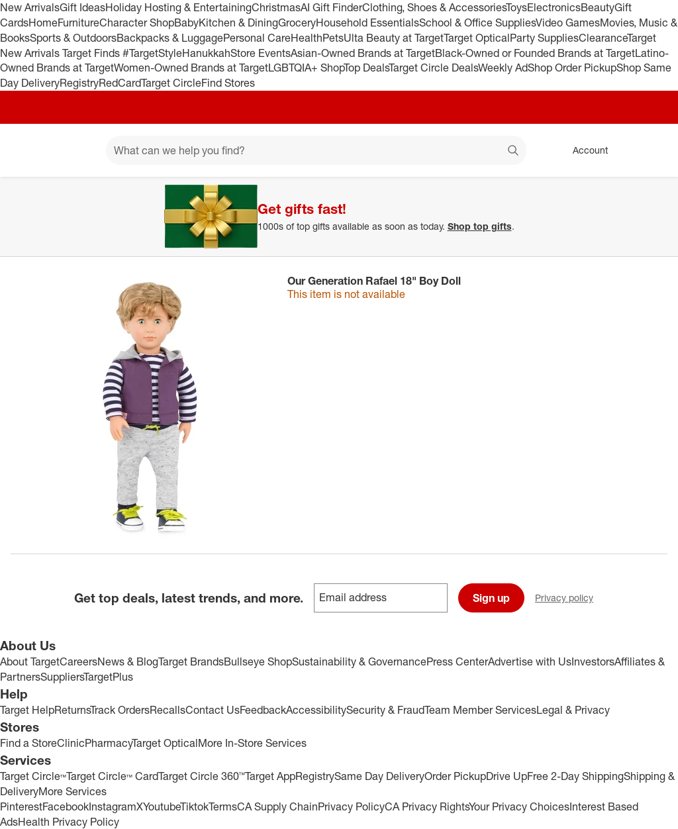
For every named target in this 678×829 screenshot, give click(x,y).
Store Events (260, 53)
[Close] (659, 192)
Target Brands (191, 661)
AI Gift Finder (331, 7)
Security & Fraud (385, 709)
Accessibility (316, 709)
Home (43, 22)
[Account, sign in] (583, 150)
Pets (333, 37)
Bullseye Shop (258, 661)
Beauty (597, 7)
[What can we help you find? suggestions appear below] (316, 150)
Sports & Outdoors (73, 37)
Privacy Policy (351, 806)
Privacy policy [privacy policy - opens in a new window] (569, 599)
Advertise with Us (529, 661)
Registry (79, 82)
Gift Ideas (82, 7)
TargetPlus (108, 676)
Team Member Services (480, 709)
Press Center (457, 661)
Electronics (554, 7)
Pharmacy (108, 743)
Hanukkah (206, 53)
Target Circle (171, 82)
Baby (186, 22)
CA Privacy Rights (427, 806)
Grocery (297, 22)
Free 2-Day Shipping (575, 776)
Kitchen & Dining (238, 22)
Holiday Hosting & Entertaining (178, 7)
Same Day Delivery (379, 776)
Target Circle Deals (433, 67)
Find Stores (228, 82)
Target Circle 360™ (201, 776)
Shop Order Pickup (572, 67)
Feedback (263, 709)
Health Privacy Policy (68, 821)
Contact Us (212, 709)
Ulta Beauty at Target (394, 37)
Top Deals (366, 67)
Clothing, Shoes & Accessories (434, 7)
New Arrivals (30, 7)
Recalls (167, 709)
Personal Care (257, 37)
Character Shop (136, 22)
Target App (270, 776)
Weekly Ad (503, 67)
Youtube (161, 806)
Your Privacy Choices (519, 806)
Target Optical (477, 37)
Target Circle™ (33, 776)
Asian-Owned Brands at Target (363, 53)
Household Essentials (367, 22)
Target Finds (92, 53)
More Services (72, 791)
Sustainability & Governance (359, 661)
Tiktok (194, 806)
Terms (223, 806)
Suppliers (61, 676)
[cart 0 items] (650, 150)
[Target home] (29, 150)
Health (306, 37)
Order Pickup (455, 776)
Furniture (78, 22)
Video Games (568, 22)
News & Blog (127, 661)
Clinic (71, 743)
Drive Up (506, 776)
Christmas (276, 7)
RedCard (120, 82)
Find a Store (28, 743)
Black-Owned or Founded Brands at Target (535, 53)
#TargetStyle (152, 53)
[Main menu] (75, 150)
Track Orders (120, 709)
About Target (30, 661)
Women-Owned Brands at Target (191, 67)
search (513, 151)
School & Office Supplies (477, 22)
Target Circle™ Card (112, 776)
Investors (592, 661)
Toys (516, 7)
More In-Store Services (252, 743)
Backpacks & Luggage (170, 37)
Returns (72, 709)
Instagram (112, 806)
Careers (78, 661)
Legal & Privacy (573, 709)
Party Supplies (544, 37)
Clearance (603, 37)
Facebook (65, 806)
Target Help (27, 709)
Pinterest (21, 806)
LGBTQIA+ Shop (306, 67)
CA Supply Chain (277, 806)
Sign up (491, 598)
